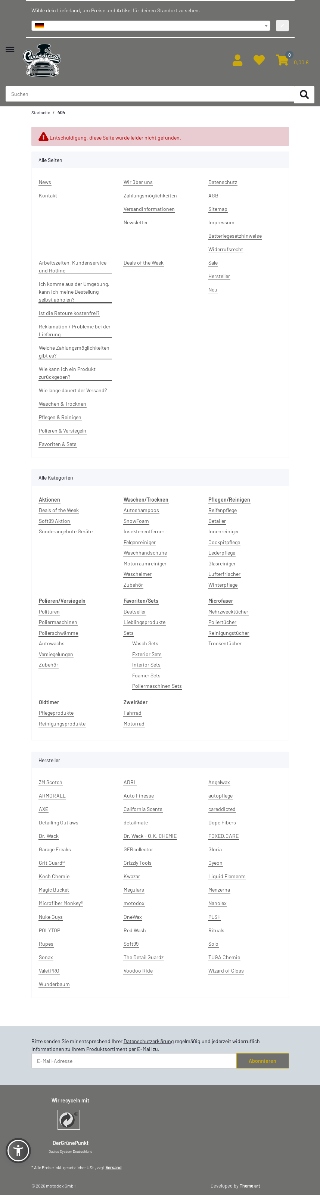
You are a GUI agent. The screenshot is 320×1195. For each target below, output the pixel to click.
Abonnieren (262, 1061)
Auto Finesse (139, 795)
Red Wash (135, 930)
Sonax (46, 957)
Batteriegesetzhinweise (235, 236)
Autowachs (52, 643)
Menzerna (219, 889)
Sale (213, 262)
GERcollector (138, 849)
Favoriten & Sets (58, 444)
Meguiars (134, 889)
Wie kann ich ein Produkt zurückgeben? (67, 373)
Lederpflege (221, 552)
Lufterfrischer (224, 574)
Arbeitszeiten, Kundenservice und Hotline (72, 266)
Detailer (217, 521)
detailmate (136, 822)
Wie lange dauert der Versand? (73, 390)
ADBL (130, 782)
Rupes (46, 943)
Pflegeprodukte (56, 712)
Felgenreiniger (140, 542)
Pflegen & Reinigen (60, 417)
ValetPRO (49, 970)
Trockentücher (225, 643)
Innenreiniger (223, 531)
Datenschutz (222, 182)
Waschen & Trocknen (62, 403)
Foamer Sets (146, 675)
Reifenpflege (222, 510)
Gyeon (215, 862)
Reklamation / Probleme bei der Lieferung (75, 330)
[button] (237, 60)
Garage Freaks (55, 849)
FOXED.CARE (223, 836)
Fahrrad (133, 712)
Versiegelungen (56, 654)
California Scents (143, 809)
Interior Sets (146, 664)
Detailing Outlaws (58, 822)
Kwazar (132, 876)
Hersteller (219, 276)
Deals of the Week (144, 262)
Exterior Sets (147, 654)
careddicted (222, 809)
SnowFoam (136, 521)
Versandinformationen (149, 209)
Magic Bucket (54, 889)
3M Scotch (50, 782)
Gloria (215, 849)
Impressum (221, 222)
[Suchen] (304, 95)
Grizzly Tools (138, 862)
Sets (129, 633)
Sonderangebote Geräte (66, 531)
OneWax (133, 917)
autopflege (220, 795)
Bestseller (135, 611)
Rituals (216, 930)
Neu (212, 289)
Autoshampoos (141, 510)
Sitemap (217, 209)
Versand (114, 1167)
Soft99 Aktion (54, 521)
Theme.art (250, 1185)
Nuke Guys (51, 917)
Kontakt (48, 195)
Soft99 (131, 943)
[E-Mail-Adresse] (134, 1061)
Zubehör (133, 584)
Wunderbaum (54, 984)
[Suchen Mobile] (150, 94)
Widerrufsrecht (225, 249)
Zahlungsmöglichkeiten (150, 195)
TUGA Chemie (224, 957)
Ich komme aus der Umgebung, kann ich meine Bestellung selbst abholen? (74, 292)
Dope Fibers (222, 822)
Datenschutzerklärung (149, 1041)
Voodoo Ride (138, 970)
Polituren (49, 611)
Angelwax (219, 782)
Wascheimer (138, 574)
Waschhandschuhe (145, 552)
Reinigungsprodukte (62, 723)
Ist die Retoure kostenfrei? (69, 313)
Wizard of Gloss (226, 970)
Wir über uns (138, 182)
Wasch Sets (145, 643)
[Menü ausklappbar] (10, 45)
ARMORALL (52, 795)
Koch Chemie (54, 876)
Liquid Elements (227, 876)
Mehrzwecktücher (228, 611)
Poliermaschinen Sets (157, 686)
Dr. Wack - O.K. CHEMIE (150, 836)
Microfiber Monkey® (61, 903)
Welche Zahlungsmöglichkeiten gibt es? (74, 351)
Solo (213, 943)
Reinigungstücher (228, 633)
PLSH (214, 917)
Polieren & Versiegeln (62, 430)
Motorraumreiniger (145, 563)
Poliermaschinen (58, 622)
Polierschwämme (58, 633)
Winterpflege (222, 584)
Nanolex (217, 903)
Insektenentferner (144, 531)
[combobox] (150, 26)
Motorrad (134, 723)
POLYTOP (49, 930)
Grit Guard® (52, 862)
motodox (134, 903)
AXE (43, 809)
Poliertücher (222, 622)
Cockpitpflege (224, 542)
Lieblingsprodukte (144, 622)
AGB (213, 195)
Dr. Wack (49, 836)
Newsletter (136, 222)
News (45, 182)
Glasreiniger (222, 563)
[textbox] (151, 26)
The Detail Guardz (144, 957)
